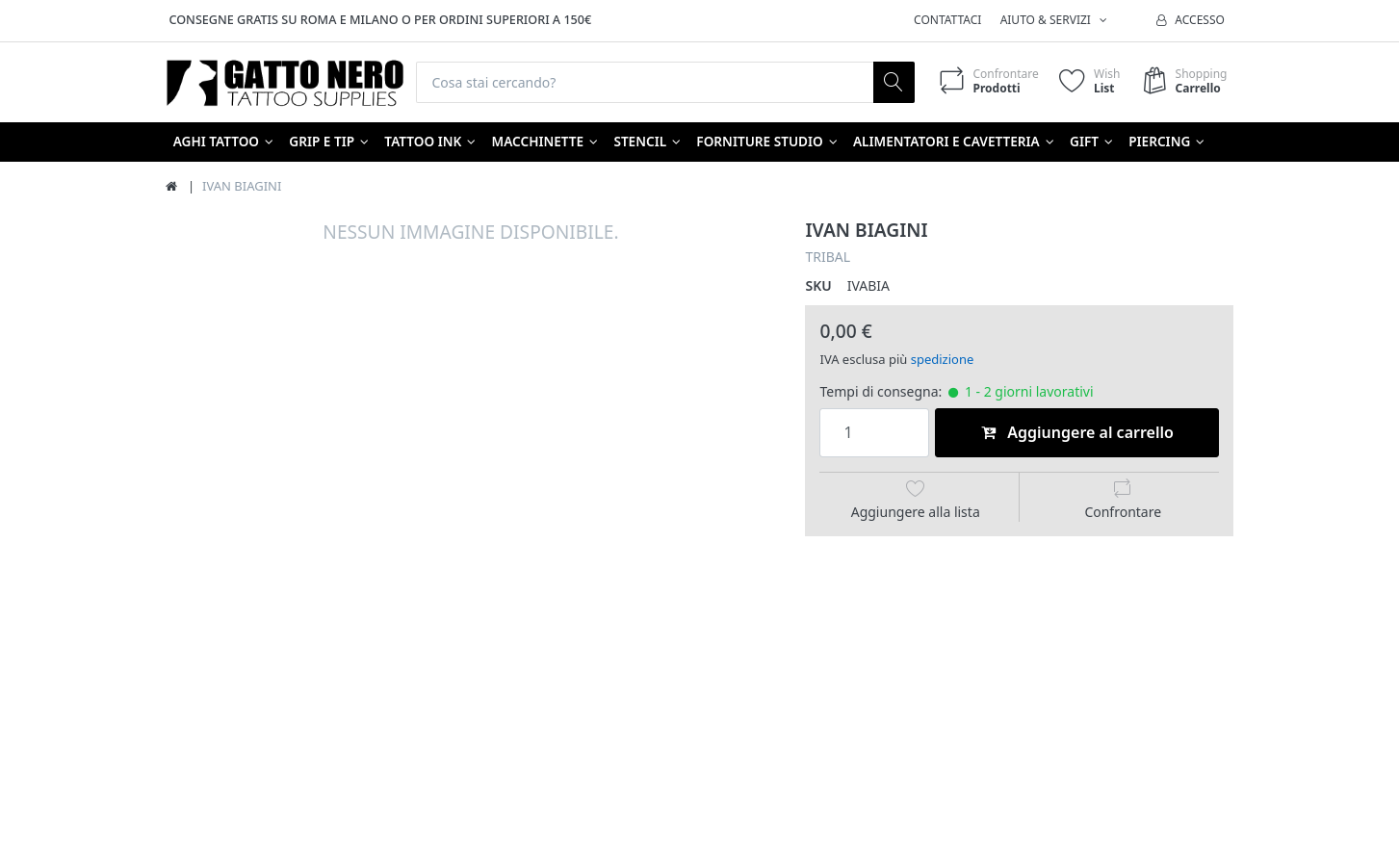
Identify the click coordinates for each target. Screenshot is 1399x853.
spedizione (942, 359)
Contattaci (947, 20)
